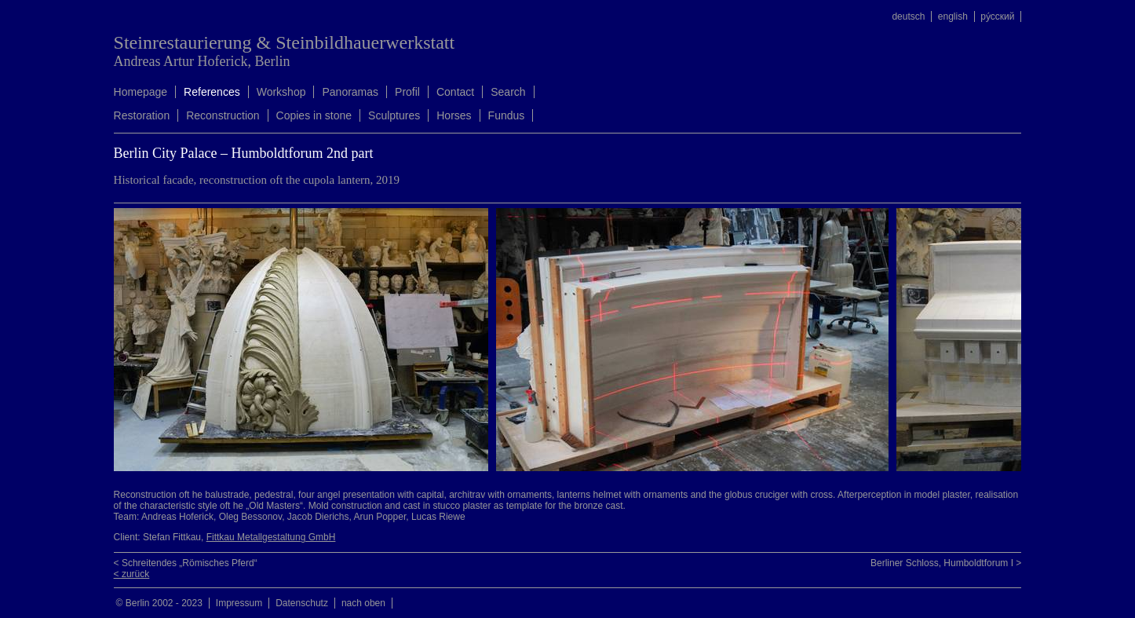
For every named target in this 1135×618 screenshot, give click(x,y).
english (953, 16)
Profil (407, 92)
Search (508, 92)
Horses (453, 115)
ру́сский (997, 16)
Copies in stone (314, 115)
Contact (455, 92)
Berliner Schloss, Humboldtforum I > (945, 563)
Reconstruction (222, 115)
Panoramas (350, 92)
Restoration (142, 115)
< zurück (132, 574)
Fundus (506, 115)
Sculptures (394, 115)
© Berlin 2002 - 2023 (159, 603)
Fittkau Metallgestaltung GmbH (271, 537)
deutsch (908, 16)
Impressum (239, 603)
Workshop (281, 92)
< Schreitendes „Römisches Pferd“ (185, 563)
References (212, 92)
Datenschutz (302, 603)
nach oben (363, 603)
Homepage (141, 92)
